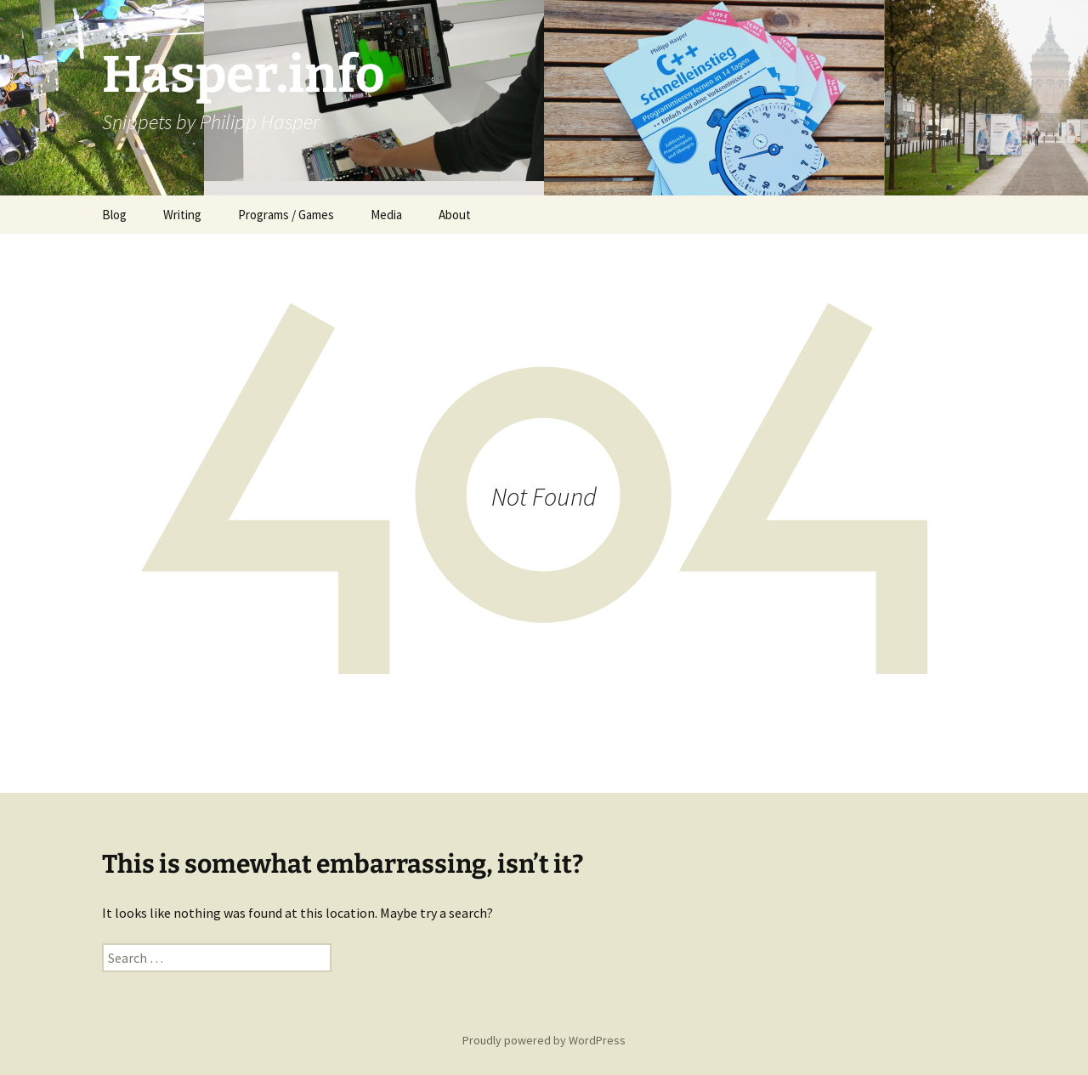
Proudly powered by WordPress (544, 1040)
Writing (182, 215)
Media (386, 215)
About (455, 215)
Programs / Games (286, 215)
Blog (114, 215)
